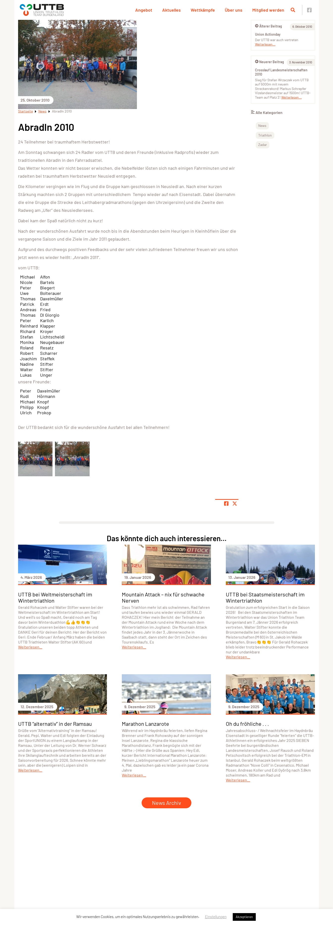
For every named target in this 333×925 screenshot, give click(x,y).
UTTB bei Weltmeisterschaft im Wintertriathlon (55, 597)
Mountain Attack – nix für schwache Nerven (163, 597)
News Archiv (166, 802)
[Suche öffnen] (292, 10)
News (42, 111)
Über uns (233, 10)
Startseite (25, 111)
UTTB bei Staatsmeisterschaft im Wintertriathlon (265, 597)
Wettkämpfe (203, 10)
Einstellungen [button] (216, 916)
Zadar (262, 144)
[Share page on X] (234, 503)
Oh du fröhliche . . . (247, 723)
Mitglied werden (268, 10)
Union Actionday (268, 34)
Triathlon (265, 135)
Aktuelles (171, 10)
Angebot (143, 10)
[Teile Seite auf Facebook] (226, 503)
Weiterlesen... (265, 44)
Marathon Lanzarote (145, 723)
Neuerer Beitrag (269, 62)
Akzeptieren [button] (244, 917)
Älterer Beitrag (268, 26)
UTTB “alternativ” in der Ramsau (55, 723)
